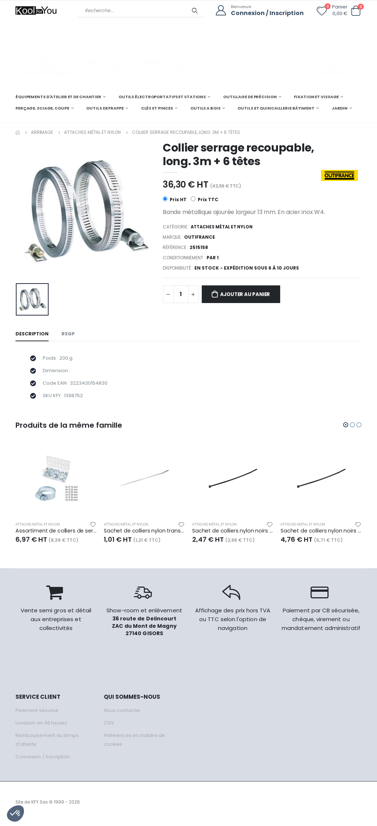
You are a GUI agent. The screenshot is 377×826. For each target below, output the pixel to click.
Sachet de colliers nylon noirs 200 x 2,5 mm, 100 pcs (232, 534)
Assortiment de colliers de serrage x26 (55, 534)
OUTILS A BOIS (205, 108)
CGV (109, 726)
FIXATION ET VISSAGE (316, 96)
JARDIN (340, 108)
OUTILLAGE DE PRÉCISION (250, 96)
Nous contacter (122, 713)
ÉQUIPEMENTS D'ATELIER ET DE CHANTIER (58, 96)
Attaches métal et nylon (92, 132)
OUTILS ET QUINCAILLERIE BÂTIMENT (275, 108)
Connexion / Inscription (265, 13)
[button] (355, 11)
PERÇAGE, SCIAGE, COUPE (42, 108)
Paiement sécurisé (38, 713)
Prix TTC (205, 200)
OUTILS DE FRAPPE (104, 108)
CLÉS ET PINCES (157, 108)
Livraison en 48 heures (42, 726)
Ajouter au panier (249, 294)
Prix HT (175, 200)
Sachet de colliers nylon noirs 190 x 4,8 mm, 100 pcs (321, 534)
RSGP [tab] (69, 334)
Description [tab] (32, 334)
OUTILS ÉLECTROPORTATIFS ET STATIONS (162, 96)
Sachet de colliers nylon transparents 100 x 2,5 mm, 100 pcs (144, 534)
